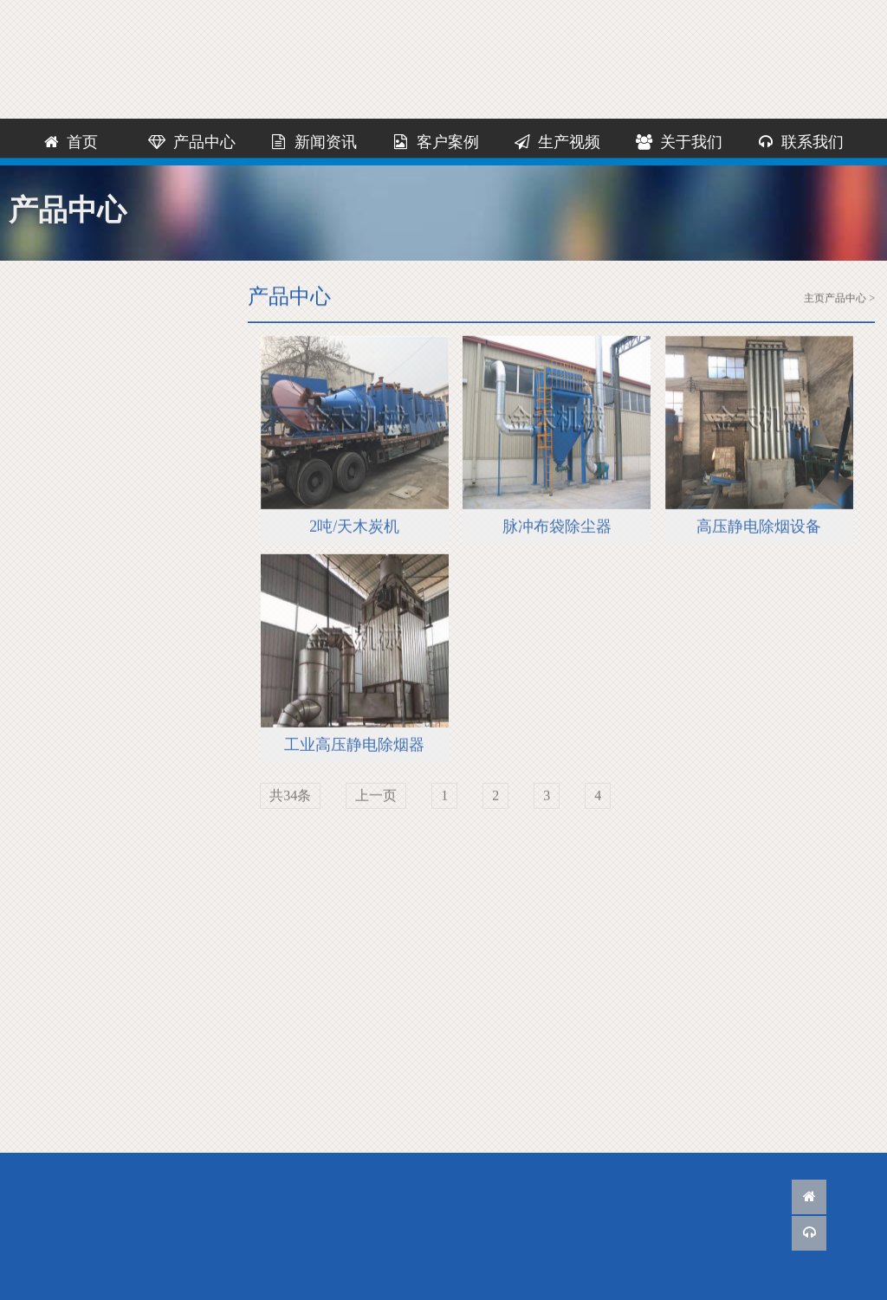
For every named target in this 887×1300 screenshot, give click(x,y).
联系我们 (672, 16)
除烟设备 (79, 583)
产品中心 (191, 142)
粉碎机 (73, 397)
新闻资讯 (313, 142)
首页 (70, 142)
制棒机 (73, 471)
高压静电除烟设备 (758, 528)
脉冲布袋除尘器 (557, 528)
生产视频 (557, 142)
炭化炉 (73, 508)
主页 (814, 299)
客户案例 (435, 142)
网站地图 (759, 16)
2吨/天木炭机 (354, 528)
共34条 (290, 797)
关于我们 (678, 142)
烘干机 (73, 434)
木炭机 (73, 359)
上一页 (376, 797)
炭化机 (73, 546)
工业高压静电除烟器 (354, 746)
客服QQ (593, 16)
